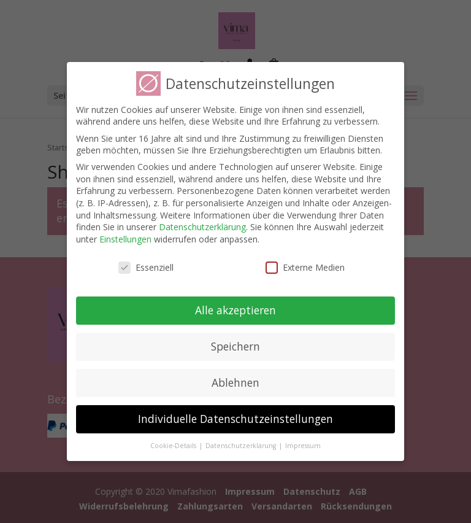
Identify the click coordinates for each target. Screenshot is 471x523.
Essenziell (146, 267)
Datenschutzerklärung (202, 227)
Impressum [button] (303, 445)
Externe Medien (305, 267)
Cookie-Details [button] (174, 445)
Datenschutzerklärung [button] (241, 445)
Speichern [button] (235, 346)
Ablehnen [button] (235, 382)
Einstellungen (125, 239)
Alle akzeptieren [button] (235, 310)
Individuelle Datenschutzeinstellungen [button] (235, 418)
